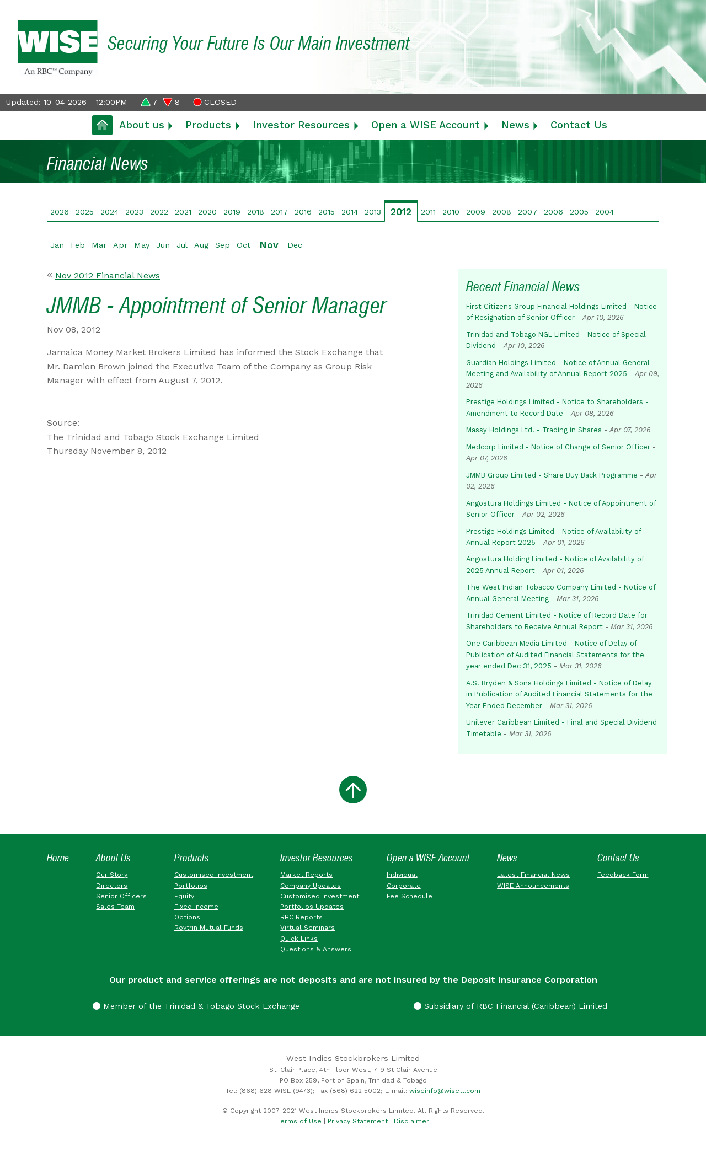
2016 (303, 211)
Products (208, 125)
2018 (255, 211)
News (515, 125)
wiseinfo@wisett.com (444, 1091)
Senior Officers (121, 896)
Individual (402, 874)
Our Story (111, 874)
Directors (111, 886)
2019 (231, 211)
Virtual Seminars (307, 927)
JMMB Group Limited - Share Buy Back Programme (552, 475)
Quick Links (299, 938)
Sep (222, 244)
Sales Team (115, 906)
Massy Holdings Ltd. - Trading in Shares (534, 430)
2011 (428, 211)
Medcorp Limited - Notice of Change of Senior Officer (558, 447)
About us (141, 125)
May (141, 244)
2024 (109, 211)
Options (187, 917)
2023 (134, 211)
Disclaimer (411, 1121)
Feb (78, 244)
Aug (201, 244)
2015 (326, 211)
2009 (475, 211)
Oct (243, 244)
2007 (527, 211)
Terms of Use (299, 1121)
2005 (579, 211)
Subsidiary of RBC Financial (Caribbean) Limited (510, 1005)
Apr (120, 244)
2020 (207, 211)
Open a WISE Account (425, 125)
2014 (349, 211)
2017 (279, 211)
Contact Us (578, 125)
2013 (373, 211)
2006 (553, 211)
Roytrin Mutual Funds (208, 927)
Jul (182, 244)
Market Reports (306, 874)
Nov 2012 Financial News (107, 275)
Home (58, 858)
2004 (604, 211)
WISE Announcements (533, 886)
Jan (57, 244)
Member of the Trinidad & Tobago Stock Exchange (196, 1005)
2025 (85, 211)
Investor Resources (301, 125)
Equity (184, 896)
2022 (159, 211)
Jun (163, 244)
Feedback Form (623, 874)
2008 (501, 211)
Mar (99, 244)
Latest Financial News (533, 874)
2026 (59, 211)
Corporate (404, 886)
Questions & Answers (315, 949)
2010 (450, 211)
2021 (183, 211)
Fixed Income (196, 906)
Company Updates (310, 886)
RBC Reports (301, 917)
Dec (294, 244)
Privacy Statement (358, 1121)
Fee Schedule (409, 896)
